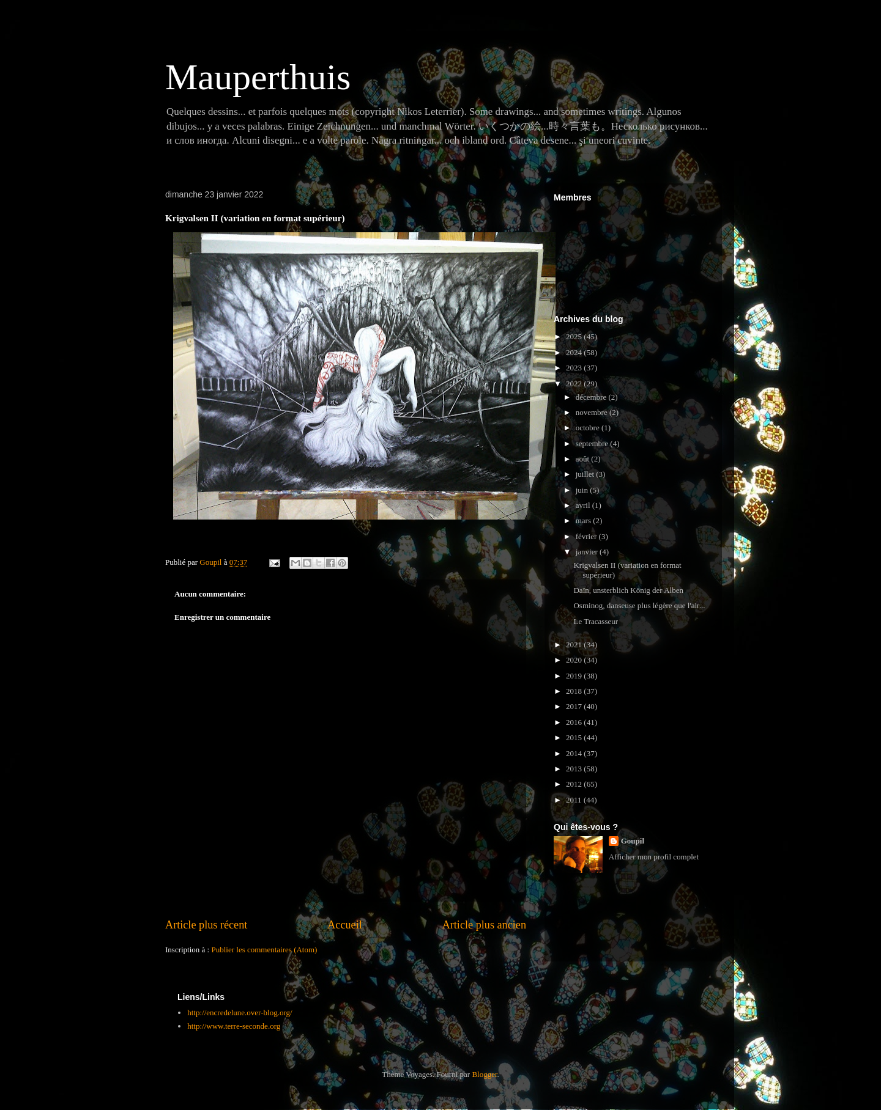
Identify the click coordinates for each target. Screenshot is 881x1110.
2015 (575, 737)
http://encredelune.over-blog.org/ (239, 1012)
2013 (575, 768)
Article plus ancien (484, 925)
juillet (586, 474)
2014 (575, 753)
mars (584, 520)
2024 (575, 352)
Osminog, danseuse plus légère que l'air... (639, 605)
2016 (575, 722)
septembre (593, 443)
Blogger (484, 1074)
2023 (575, 367)
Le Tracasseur (595, 621)
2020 (575, 659)
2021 (575, 644)
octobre (588, 427)
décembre (592, 397)
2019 (575, 675)
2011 (575, 799)
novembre (592, 412)
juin (583, 489)
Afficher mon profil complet (654, 856)
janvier (588, 551)
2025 (575, 336)
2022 (575, 383)
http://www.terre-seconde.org (233, 1026)
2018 (575, 691)
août (584, 458)
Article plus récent (206, 925)
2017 (575, 706)
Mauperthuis (258, 77)
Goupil (632, 840)
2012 (575, 783)
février (587, 536)
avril (584, 505)
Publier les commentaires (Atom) (264, 949)
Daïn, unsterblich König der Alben (628, 590)
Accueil (344, 925)
